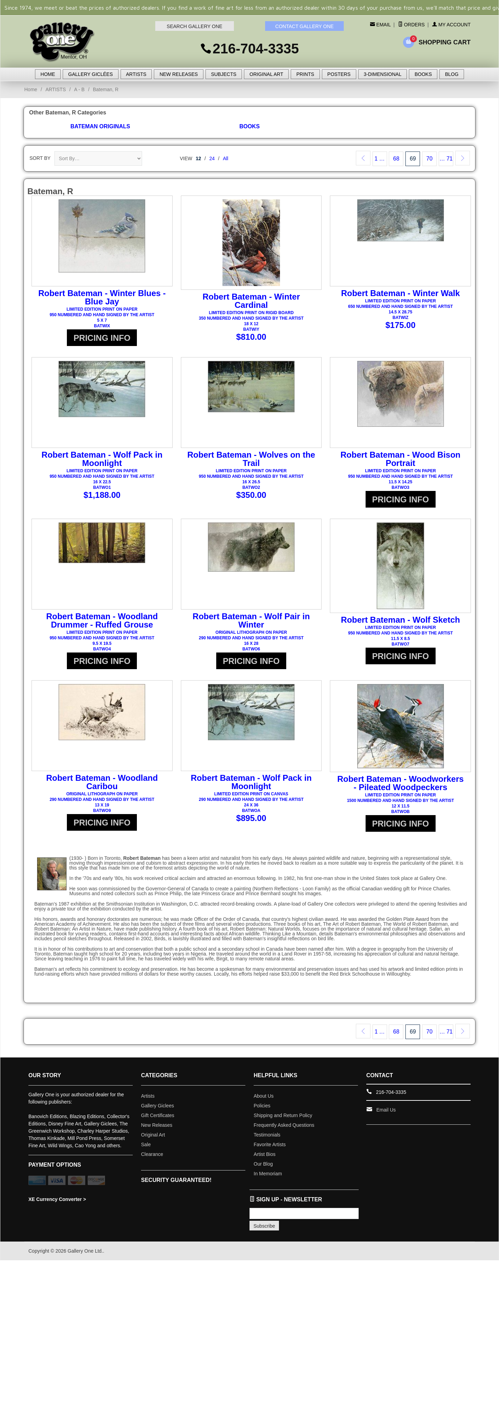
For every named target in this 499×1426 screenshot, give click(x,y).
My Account (451, 24)
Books (249, 126)
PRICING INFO (101, 338)
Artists (148, 1100)
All (225, 158)
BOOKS (423, 74)
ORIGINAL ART (266, 74)
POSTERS (339, 74)
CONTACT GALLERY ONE (304, 26)
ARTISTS (136, 74)
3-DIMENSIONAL (383, 74)
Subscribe (264, 1230)
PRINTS (305, 74)
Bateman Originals (100, 126)
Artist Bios (264, 1158)
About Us (264, 1100)
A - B (79, 89)
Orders (411, 24)
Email (383, 24)
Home (30, 89)
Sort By (40, 158)
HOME (48, 74)
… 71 (446, 159)
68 (396, 159)
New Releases (156, 1129)
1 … (380, 159)
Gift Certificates (157, 1119)
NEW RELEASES (178, 74)
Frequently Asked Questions (284, 1129)
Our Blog (263, 1168)
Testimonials (267, 1139)
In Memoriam (268, 1178)
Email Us (386, 1114)
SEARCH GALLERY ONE (194, 26)
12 (198, 158)
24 (212, 158)
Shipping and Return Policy (283, 1119)
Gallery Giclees (157, 1110)
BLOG (451, 74)
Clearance (152, 1158)
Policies (262, 1110)
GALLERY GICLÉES (90, 74)
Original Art (153, 1139)
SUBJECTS (223, 74)
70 (429, 159)
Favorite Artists (270, 1148)
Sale (146, 1148)
